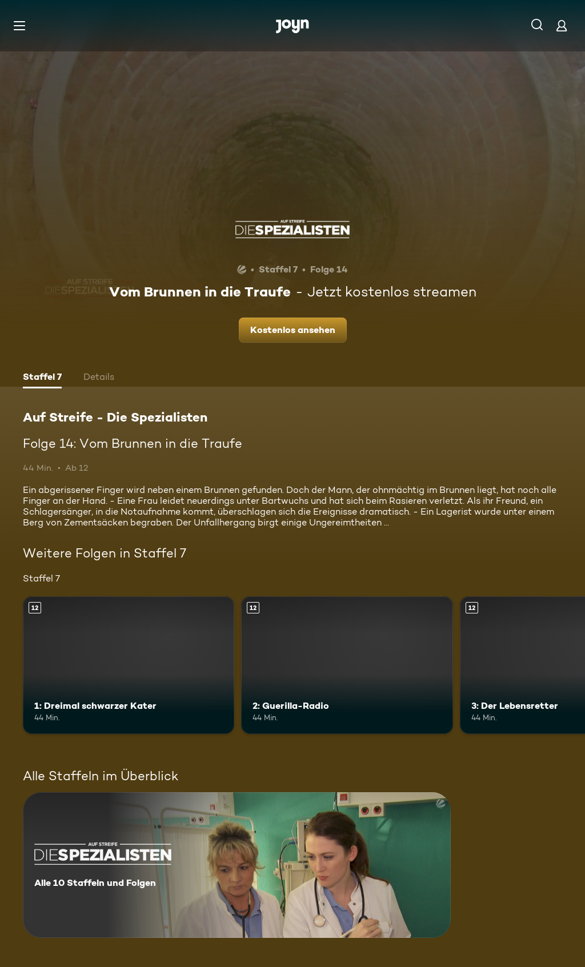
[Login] (562, 25)
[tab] (42, 378)
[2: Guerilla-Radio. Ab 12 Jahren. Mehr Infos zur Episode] (346, 665)
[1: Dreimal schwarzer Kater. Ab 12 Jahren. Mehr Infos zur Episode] (128, 665)
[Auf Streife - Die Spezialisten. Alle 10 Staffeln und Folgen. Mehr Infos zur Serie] (237, 865)
